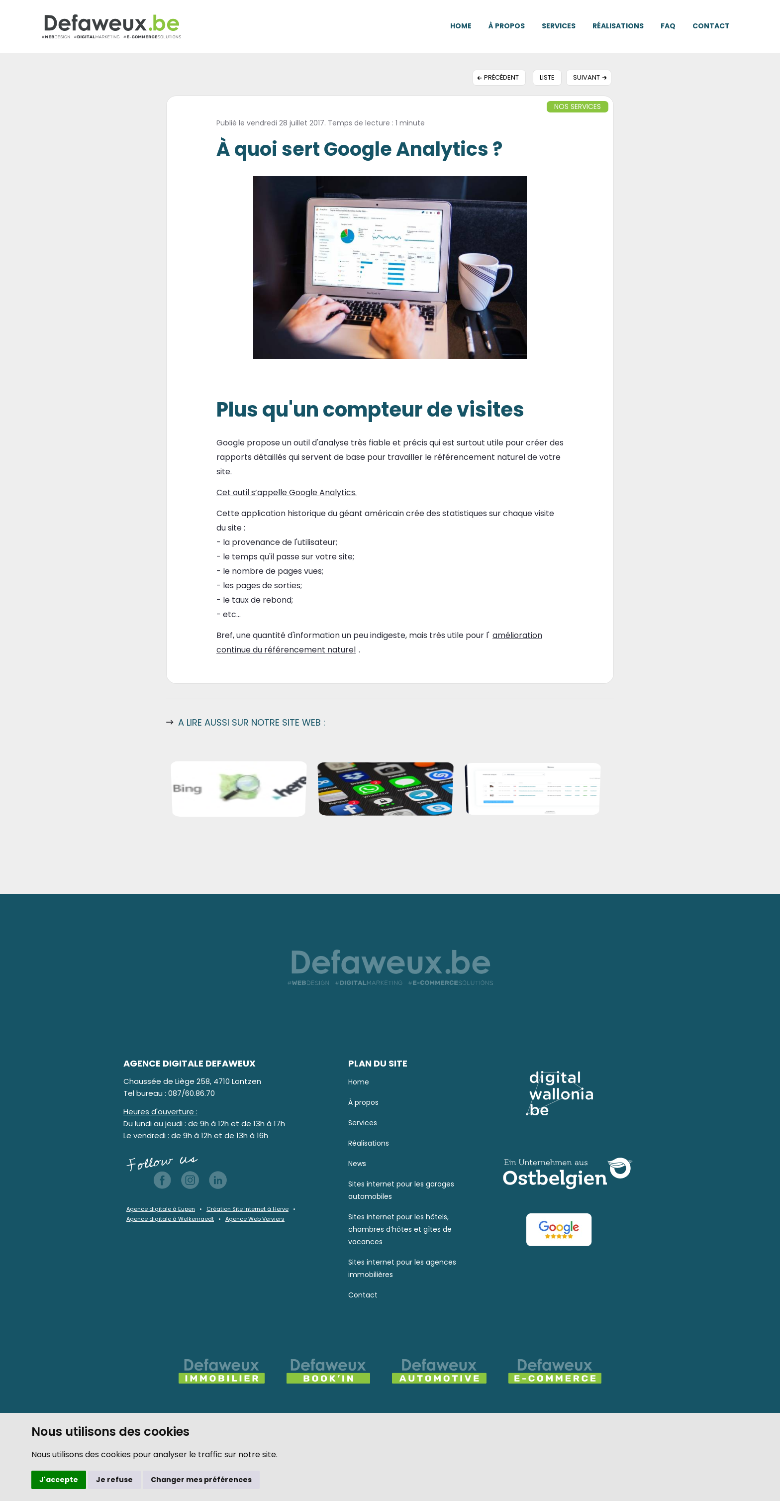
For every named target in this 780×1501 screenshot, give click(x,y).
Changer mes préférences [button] (201, 1480)
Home (461, 26)
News (357, 1164)
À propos (506, 26)
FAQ (668, 26)
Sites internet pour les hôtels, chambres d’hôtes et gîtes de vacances (400, 1229)
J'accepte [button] (58, 1480)
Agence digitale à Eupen (160, 1209)
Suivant (586, 77)
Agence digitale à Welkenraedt (170, 1219)
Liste (547, 77)
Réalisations (618, 26)
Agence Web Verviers (255, 1219)
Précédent (501, 77)
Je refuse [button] (114, 1480)
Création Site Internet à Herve (247, 1209)
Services (559, 26)
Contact (711, 26)
